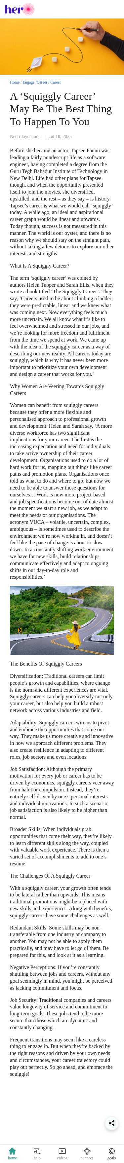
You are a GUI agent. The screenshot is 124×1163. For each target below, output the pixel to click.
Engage (29, 82)
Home (15, 82)
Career (42, 82)
